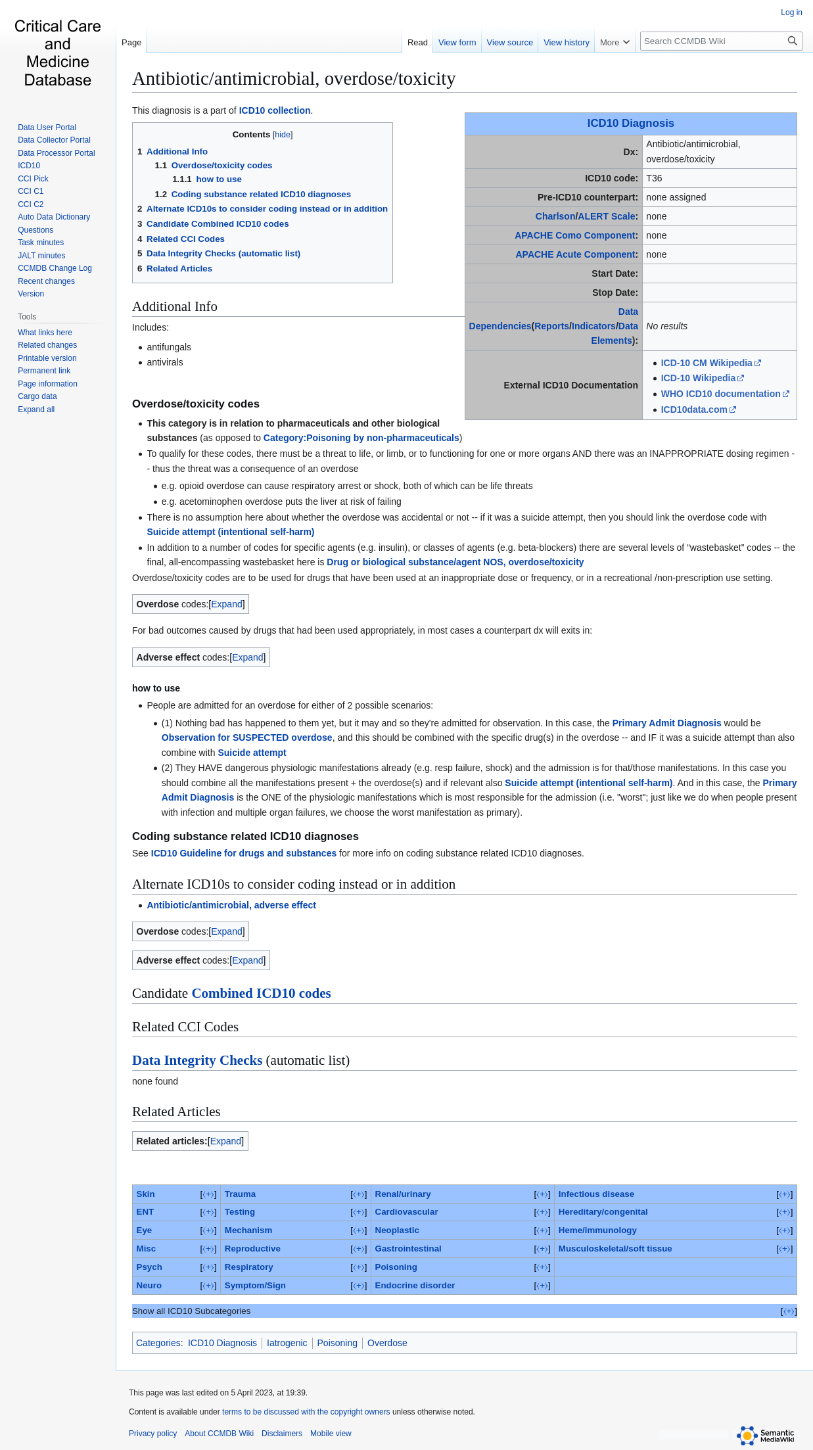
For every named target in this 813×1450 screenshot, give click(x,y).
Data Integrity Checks (197, 1060)
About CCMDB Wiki (219, 1433)
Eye (144, 1230)
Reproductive (253, 1248)
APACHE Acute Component (575, 254)
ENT (145, 1212)
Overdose (387, 1343)
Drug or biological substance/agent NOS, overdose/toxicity (455, 562)
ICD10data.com (694, 409)
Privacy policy (153, 1433)
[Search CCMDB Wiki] (721, 41)
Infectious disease (596, 1194)
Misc (146, 1248)
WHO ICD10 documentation (721, 393)
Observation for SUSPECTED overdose (247, 737)
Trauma (240, 1194)
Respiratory (249, 1267)
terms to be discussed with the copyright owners (306, 1411)
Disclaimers (282, 1433)
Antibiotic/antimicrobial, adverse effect (231, 905)
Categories (158, 1343)
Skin (146, 1194)
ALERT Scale (606, 216)
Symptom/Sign (255, 1285)
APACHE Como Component (575, 235)
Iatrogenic (287, 1343)
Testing (240, 1212)
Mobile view (331, 1433)
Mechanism (248, 1230)
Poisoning (396, 1267)
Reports (551, 326)
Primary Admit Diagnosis (667, 723)
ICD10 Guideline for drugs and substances (244, 853)
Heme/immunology (598, 1230)
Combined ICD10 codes (261, 993)
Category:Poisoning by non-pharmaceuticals (361, 438)
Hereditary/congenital (603, 1212)
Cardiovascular (406, 1212)
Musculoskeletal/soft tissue (615, 1248)
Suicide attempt (252, 752)
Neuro (149, 1285)
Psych (149, 1267)
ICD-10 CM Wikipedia (707, 363)
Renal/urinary (403, 1194)
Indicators (594, 326)
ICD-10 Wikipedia (698, 378)
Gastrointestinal (408, 1248)
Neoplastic (397, 1230)
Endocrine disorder (415, 1285)
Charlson (556, 216)
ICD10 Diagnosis (631, 123)
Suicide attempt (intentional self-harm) (230, 531)
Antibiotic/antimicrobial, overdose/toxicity (294, 78)
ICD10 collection (275, 110)
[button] (36, 409)
